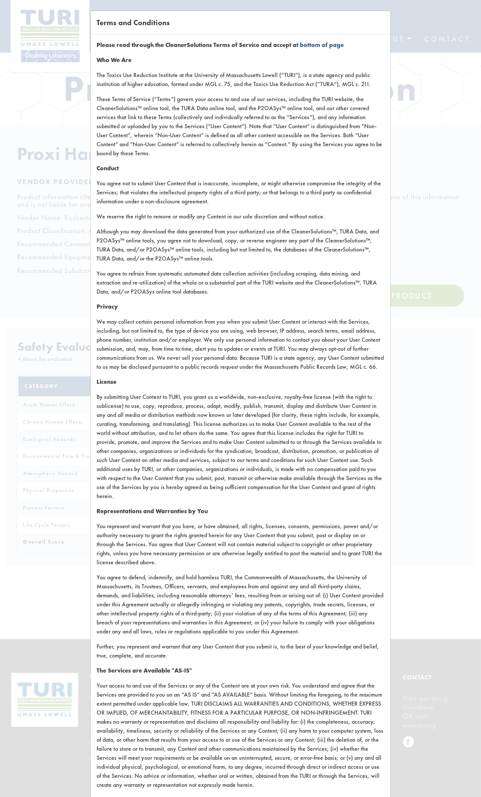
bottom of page (322, 45)
